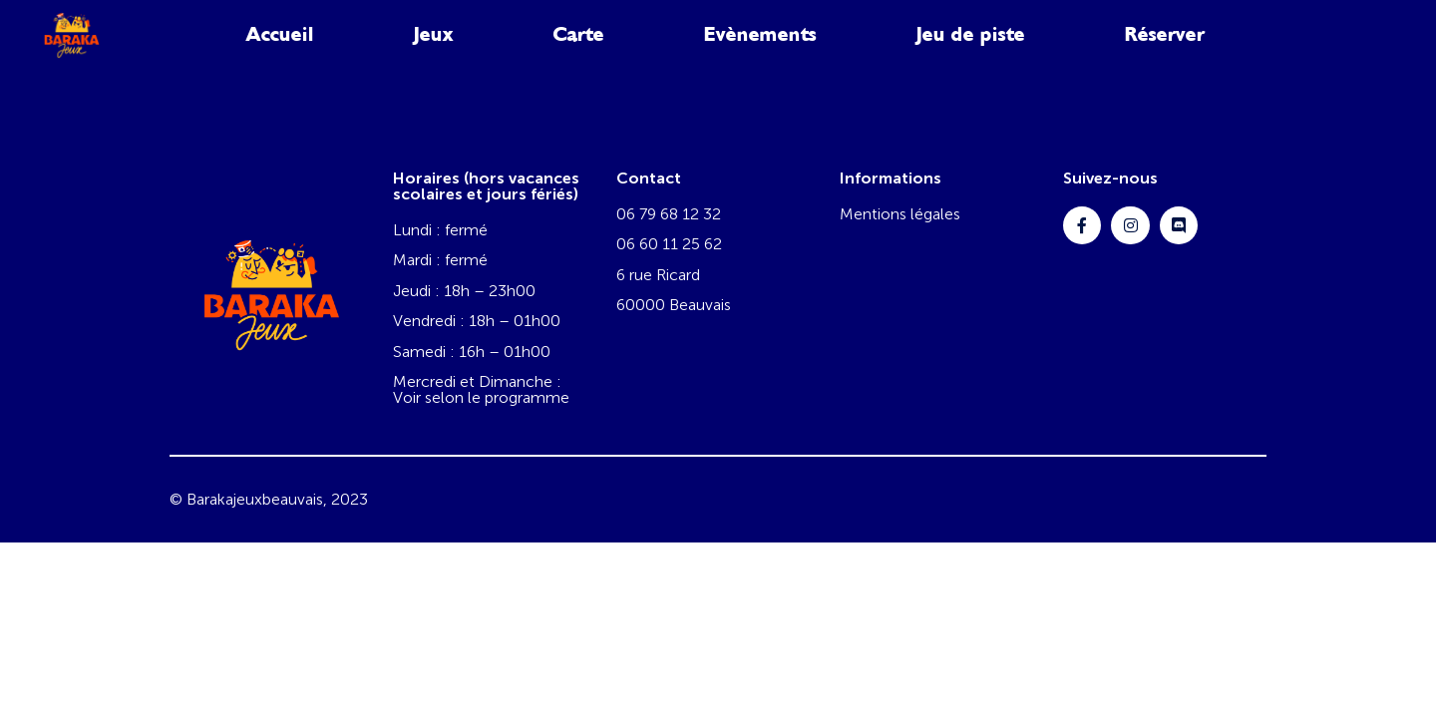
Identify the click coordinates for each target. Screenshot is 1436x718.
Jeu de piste (970, 34)
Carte (578, 34)
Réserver (1165, 34)
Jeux (434, 34)
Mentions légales (900, 213)
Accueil (280, 34)
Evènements (760, 34)
